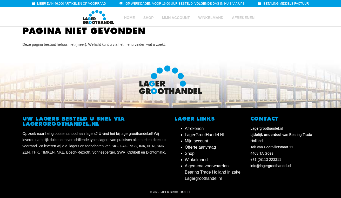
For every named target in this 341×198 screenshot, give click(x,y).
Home (129, 18)
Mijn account (176, 18)
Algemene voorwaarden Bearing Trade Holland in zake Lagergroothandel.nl (212, 172)
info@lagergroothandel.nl (270, 166)
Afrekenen (243, 18)
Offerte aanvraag (200, 147)
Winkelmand (210, 18)
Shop (148, 18)
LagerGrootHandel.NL (205, 135)
